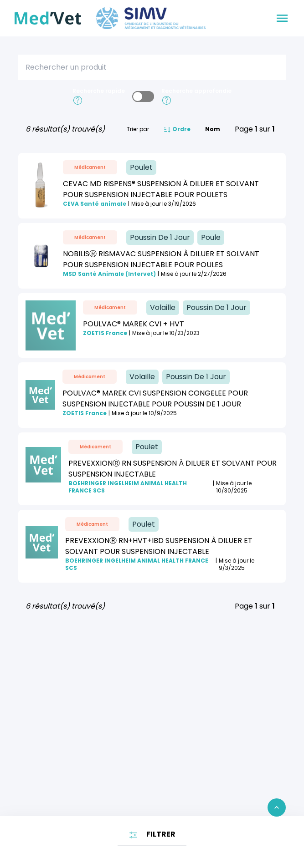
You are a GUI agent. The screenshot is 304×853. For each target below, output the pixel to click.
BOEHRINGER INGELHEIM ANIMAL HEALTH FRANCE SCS (127, 487)
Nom (212, 129)
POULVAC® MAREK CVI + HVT (133, 324)
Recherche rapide (98, 91)
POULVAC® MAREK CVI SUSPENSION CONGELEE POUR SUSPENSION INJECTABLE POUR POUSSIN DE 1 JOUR (155, 398)
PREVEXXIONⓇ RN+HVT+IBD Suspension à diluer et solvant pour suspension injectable (158, 546)
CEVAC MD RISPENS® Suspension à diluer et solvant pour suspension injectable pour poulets (161, 189)
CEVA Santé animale (94, 204)
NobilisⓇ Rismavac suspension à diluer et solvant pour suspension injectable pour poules (161, 259)
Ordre (177, 129)
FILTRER (152, 834)
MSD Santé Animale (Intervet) (109, 274)
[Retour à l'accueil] (48, 18)
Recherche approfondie (196, 91)
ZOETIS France (105, 333)
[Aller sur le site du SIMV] (151, 18)
